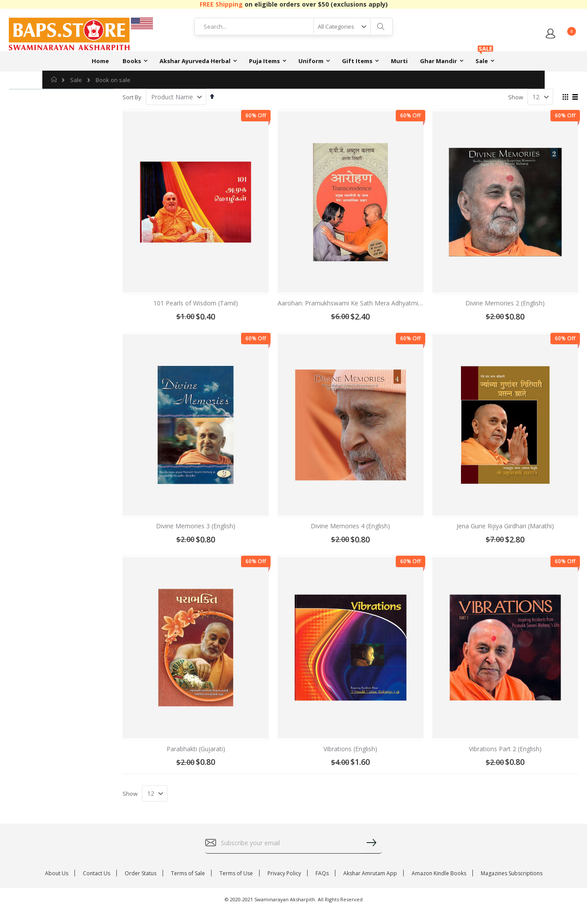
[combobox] (293, 26)
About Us (56, 873)
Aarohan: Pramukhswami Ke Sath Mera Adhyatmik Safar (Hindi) (368, 303)
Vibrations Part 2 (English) (505, 749)
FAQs (322, 873)
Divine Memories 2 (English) (505, 303)
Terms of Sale (188, 873)
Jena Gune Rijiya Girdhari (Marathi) (505, 526)
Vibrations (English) (350, 749)
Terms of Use (236, 873)
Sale (76, 80)
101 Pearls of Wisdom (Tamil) (195, 303)
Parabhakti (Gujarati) (196, 749)
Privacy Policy (284, 873)
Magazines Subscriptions (511, 873)
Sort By (132, 97)
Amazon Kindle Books (439, 873)
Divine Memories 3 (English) (195, 526)
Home (54, 79)
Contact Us (96, 873)
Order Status (140, 873)
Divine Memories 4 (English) (350, 526)
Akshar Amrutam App (370, 873)
